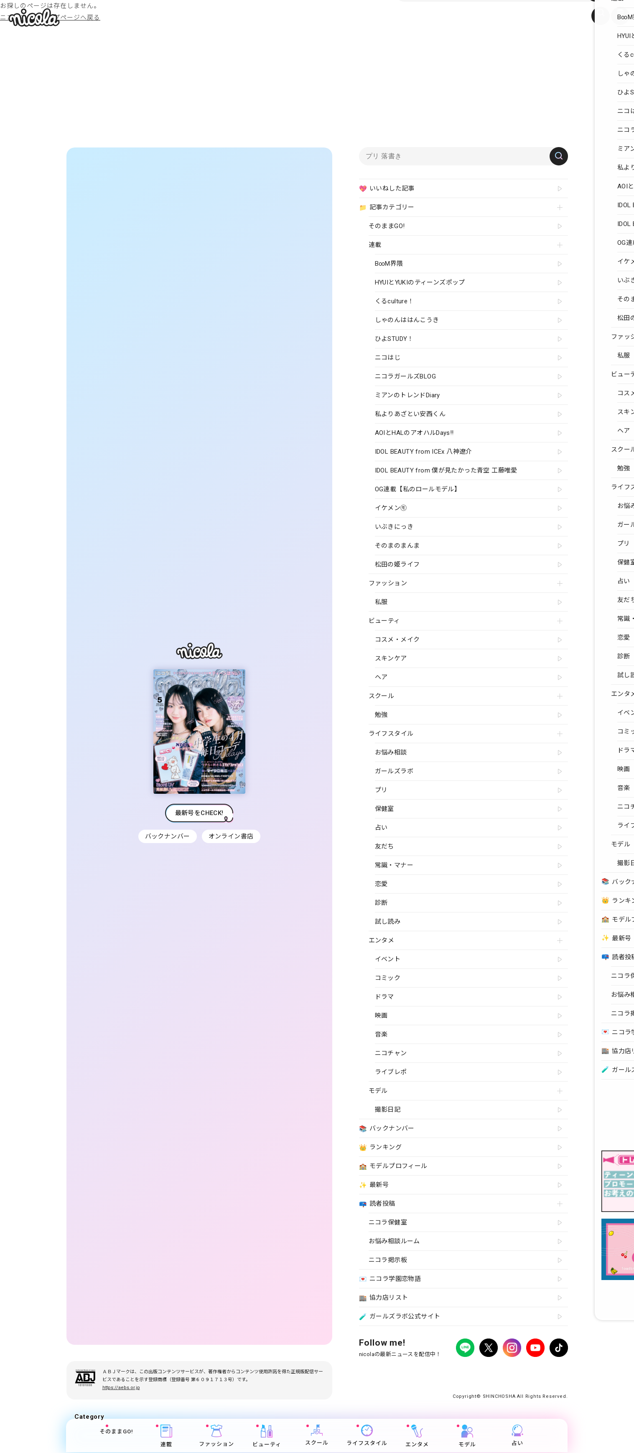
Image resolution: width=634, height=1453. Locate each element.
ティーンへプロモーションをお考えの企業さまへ (508, 1378)
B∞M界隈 (389, 263)
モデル (467, 1436)
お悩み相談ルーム (394, 1241)
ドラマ (384, 997)
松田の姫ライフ (397, 564)
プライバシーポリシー (384, 1371)
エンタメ (417, 1436)
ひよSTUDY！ (394, 339)
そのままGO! (116, 1432)
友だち (384, 846)
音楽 (381, 1034)
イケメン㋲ (391, 508)
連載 (167, 1436)
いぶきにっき (394, 527)
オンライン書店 (232, 836)
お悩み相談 (391, 752)
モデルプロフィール (393, 1166)
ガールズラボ (394, 771)
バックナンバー (166, 836)
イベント (388, 959)
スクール (317, 1436)
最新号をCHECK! (199, 813)
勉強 (381, 715)
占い (518, 1436)
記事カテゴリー (387, 207)
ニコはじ (388, 357)
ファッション (216, 1436)
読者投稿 (377, 1204)
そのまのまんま (397, 545)
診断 (381, 903)
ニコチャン (391, 1053)
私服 (381, 602)
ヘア (381, 677)
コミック (388, 978)
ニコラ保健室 (388, 1222)
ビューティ (266, 1436)
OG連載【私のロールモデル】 (418, 489)
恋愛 (381, 884)
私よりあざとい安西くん (410, 414)
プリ (381, 790)
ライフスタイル (367, 1436)
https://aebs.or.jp (121, 1387)
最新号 (374, 1185)
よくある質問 (459, 1371)
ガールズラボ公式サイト (399, 1317)
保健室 (384, 809)
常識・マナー (394, 865)
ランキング (380, 1147)
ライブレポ (391, 1072)
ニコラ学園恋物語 (390, 1279)
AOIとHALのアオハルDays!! (414, 433)
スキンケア (391, 658)
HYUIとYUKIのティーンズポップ (420, 282)
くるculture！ (394, 301)
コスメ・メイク (397, 639)
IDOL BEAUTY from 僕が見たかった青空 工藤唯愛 (446, 470)
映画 (381, 1015)
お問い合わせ (497, 1371)
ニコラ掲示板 (388, 1260)
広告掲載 (427, 1371)
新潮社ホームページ (543, 1371)
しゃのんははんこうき (407, 320)
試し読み (388, 921)
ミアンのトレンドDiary (407, 395)
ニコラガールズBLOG (405, 376)
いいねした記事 (387, 189)
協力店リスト (383, 1298)
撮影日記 (388, 1109)
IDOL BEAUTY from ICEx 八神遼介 (423, 451)
